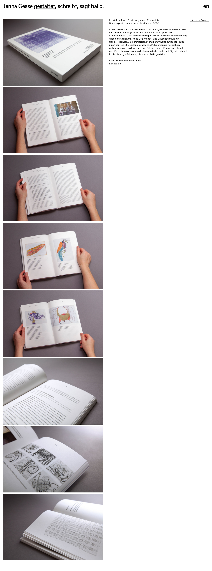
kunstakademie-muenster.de (125, 60)
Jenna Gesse (18, 6)
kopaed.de (115, 63)
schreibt (67, 6)
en (206, 6)
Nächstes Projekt (199, 20)
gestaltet (44, 6)
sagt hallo (91, 6)
